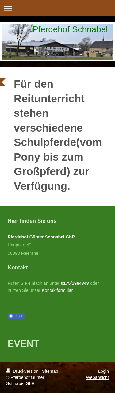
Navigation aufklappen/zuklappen (57, 8)
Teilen (16, 316)
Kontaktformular (57, 290)
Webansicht (97, 377)
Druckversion (23, 371)
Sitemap (50, 371)
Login (103, 371)
